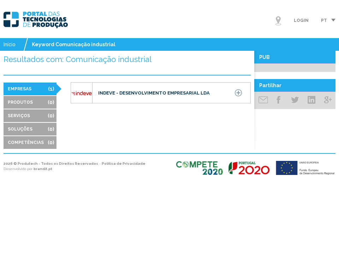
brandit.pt (43, 169)
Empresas (31, 89)
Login (301, 20)
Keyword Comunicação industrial (73, 44)
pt (324, 20)
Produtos (31, 102)
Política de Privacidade (123, 163)
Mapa (278, 20)
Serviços (31, 115)
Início (10, 44)
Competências (31, 142)
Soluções (31, 129)
